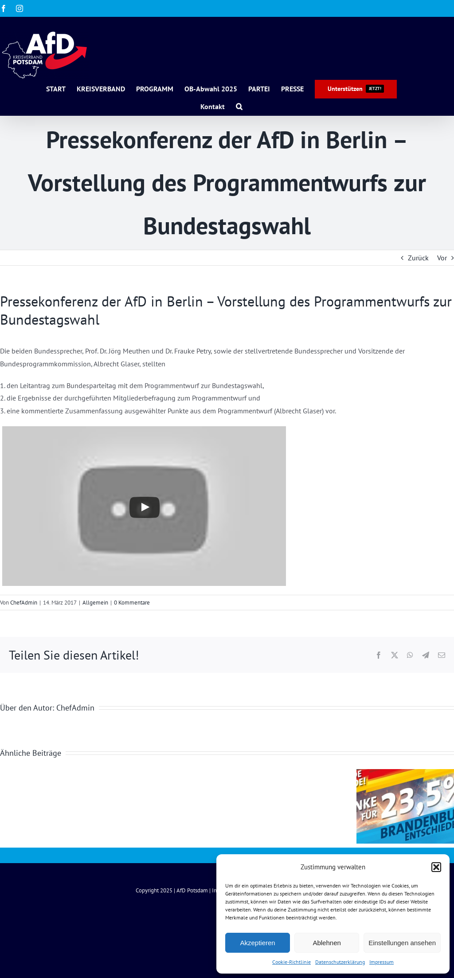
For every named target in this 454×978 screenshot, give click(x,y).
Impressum (381, 961)
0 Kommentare (132, 602)
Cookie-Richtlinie (291, 961)
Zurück (418, 257)
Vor (442, 257)
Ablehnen (326, 943)
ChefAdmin (23, 602)
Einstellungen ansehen (402, 943)
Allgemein (95, 602)
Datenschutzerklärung (340, 961)
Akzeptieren (257, 943)
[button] (436, 867)
